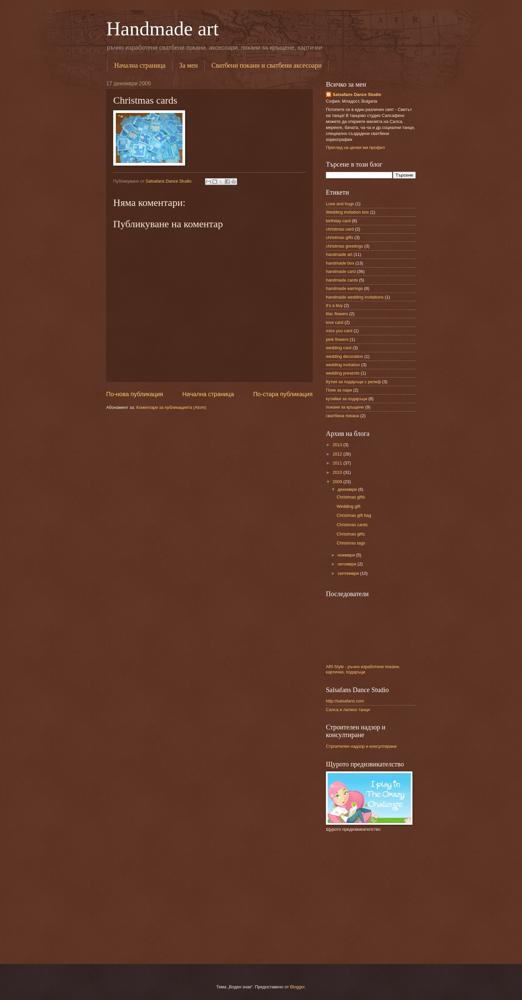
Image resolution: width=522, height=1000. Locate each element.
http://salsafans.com (345, 700)
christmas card (340, 229)
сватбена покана (342, 415)
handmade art (339, 254)
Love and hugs (340, 203)
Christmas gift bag (354, 515)
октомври (347, 563)
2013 (338, 444)
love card (334, 322)
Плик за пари (339, 390)
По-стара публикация (283, 394)
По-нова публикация (134, 394)
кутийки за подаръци (346, 398)
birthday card (338, 220)
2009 (338, 481)
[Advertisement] (404, 844)
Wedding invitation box (347, 212)
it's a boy (334, 305)
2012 (338, 454)
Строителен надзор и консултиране (361, 746)
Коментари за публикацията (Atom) (171, 407)
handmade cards (342, 280)
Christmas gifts (351, 497)
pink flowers (337, 339)
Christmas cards (352, 524)
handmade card (341, 271)
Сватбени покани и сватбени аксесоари (266, 65)
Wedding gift (348, 506)
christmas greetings (344, 246)
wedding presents (343, 373)
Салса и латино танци (348, 709)
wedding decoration (344, 356)
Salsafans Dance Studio (357, 94)
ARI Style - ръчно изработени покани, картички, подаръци (363, 669)
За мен (188, 65)
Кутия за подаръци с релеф (353, 381)
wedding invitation (343, 364)
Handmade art (162, 29)
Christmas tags (351, 542)
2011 (338, 463)
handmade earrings (344, 288)
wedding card (339, 347)
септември (349, 573)
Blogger (297, 986)
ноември (347, 554)
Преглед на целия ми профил (355, 147)
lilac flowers (337, 313)
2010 (338, 472)
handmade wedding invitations (355, 297)
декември (348, 489)
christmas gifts (339, 237)
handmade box (340, 263)
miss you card (339, 330)
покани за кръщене (345, 407)
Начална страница (139, 65)
